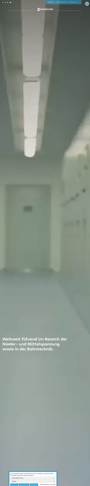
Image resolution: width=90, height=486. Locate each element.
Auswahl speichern (24, 484)
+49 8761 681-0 (72, 2)
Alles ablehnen (33, 484)
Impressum (53, 484)
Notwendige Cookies (17, 478)
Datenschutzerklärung (45, 484)
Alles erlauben (14, 484)
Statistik (13, 481)
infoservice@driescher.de (62, 2)
